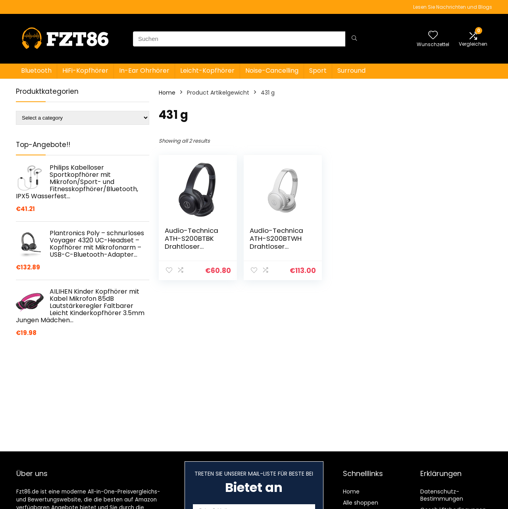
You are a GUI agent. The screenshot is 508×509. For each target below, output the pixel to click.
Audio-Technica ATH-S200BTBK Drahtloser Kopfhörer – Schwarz (191, 246)
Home (167, 93)
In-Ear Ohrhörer (144, 70)
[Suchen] (354, 38)
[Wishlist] (433, 35)
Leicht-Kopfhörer (207, 70)
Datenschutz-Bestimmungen (441, 495)
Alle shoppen (360, 503)
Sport (318, 70)
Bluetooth (36, 70)
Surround (351, 70)
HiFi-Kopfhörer (85, 70)
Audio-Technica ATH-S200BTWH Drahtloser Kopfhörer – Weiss (280, 242)
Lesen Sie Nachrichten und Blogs (452, 7)
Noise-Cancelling (271, 70)
